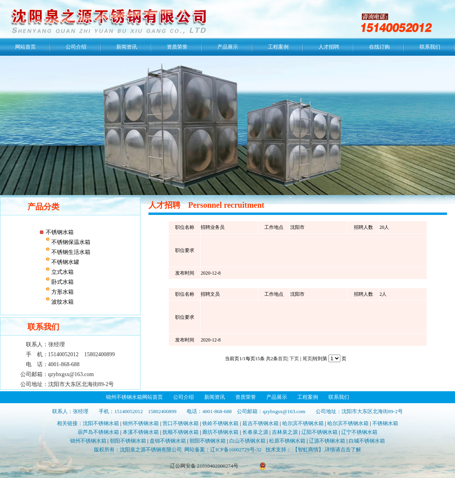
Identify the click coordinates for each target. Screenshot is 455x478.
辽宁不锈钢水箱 (359, 432)
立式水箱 (62, 272)
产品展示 (227, 47)
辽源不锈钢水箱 (327, 441)
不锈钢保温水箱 (70, 242)
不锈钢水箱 (60, 232)
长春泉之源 (255, 432)
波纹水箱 (62, 302)
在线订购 (379, 47)
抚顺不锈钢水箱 (180, 432)
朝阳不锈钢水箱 (128, 441)
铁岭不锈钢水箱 (220, 423)
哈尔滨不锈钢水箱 (303, 423)
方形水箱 (62, 292)
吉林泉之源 (285, 432)
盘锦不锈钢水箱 (168, 441)
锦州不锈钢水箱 (141, 423)
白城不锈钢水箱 (367, 441)
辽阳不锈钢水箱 (319, 432)
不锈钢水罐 (64, 262)
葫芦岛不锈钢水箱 (98, 432)
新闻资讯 (126, 47)
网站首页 (25, 47)
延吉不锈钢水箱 (260, 423)
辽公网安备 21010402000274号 (204, 466)
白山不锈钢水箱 (247, 441)
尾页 (307, 358)
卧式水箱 (62, 282)
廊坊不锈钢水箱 (220, 432)
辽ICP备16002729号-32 (236, 450)
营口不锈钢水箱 (180, 423)
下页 (294, 358)
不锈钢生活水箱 (70, 252)
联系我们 (430, 47)
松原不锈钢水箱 (287, 441)
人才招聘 (328, 47)
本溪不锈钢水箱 (141, 432)
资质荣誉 (177, 47)
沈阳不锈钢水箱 (101, 423)
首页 (282, 358)
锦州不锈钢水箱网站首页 (134, 397)
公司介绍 (76, 47)
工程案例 (278, 47)
